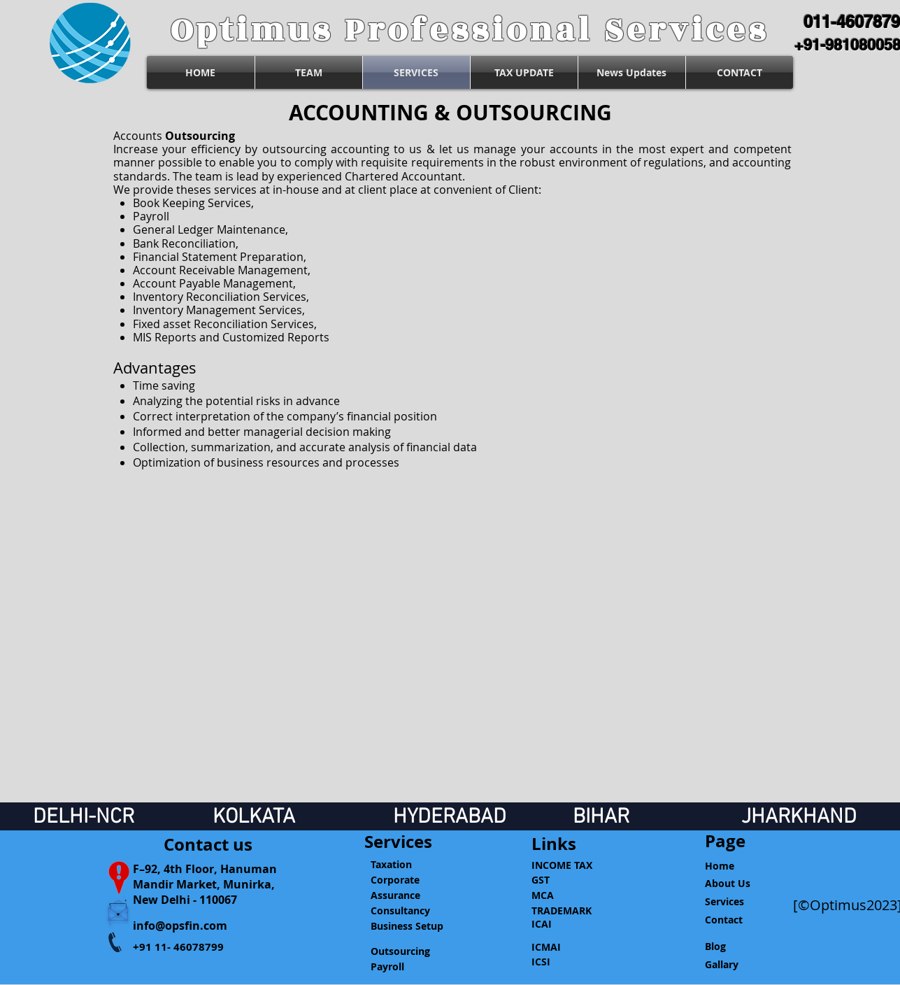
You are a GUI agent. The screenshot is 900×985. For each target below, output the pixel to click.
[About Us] (741, 884)
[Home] (741, 866)
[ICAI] (568, 924)
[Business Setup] (406, 926)
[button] (568, 844)
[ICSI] (568, 962)
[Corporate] (406, 880)
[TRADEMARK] (568, 910)
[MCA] (568, 895)
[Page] (741, 841)
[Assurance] (406, 895)
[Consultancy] (406, 910)
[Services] (398, 842)
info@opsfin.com (180, 925)
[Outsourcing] (406, 951)
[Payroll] (406, 966)
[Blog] (741, 947)
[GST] (568, 879)
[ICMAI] (568, 947)
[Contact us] (208, 845)
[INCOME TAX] (568, 865)
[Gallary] (741, 965)
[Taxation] (406, 864)
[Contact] (741, 920)
